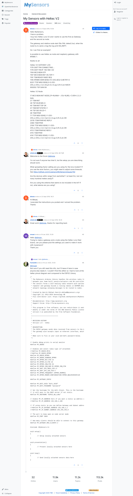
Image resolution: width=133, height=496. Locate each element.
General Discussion (30, 23)
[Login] (122, 2)
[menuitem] (122, 2)
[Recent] (10, 15)
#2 (83, 153)
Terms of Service (88, 493)
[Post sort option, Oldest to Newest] (101, 32)
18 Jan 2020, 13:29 (47, 234)
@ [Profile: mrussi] (33, 266)
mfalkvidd (33, 153)
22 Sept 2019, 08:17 (55, 153)
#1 (83, 29)
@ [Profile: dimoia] (51, 156)
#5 (83, 234)
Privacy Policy (75, 493)
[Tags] (10, 19)
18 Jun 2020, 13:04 (49, 263)
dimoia (32, 29)
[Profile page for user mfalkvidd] (25, 154)
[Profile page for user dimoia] (25, 30)
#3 (83, 196)
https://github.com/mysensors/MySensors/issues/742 (54, 172)
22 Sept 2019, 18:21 (47, 196)
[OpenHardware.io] (10, 6)
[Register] (122, 11)
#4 (83, 220)
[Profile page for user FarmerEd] (25, 264)
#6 (83, 263)
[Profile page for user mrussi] (25, 235)
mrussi (32, 234)
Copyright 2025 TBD (46, 493)
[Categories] (10, 10)
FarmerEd (33, 263)
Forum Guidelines (61, 493)
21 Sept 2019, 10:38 (47, 29)
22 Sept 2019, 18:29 (55, 220)
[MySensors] (10, 2)
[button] (10, 489)
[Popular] (10, 23)
